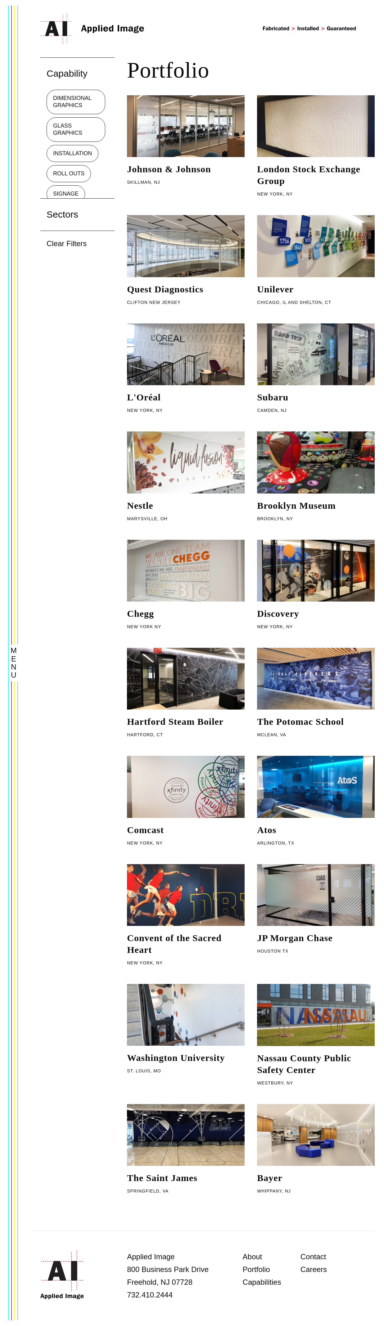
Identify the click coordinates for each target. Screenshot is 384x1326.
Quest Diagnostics (165, 289)
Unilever (275, 289)
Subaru (272, 397)
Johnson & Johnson (169, 169)
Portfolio (256, 1269)
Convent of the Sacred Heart (174, 944)
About (252, 1256)
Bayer (269, 1178)
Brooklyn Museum (296, 505)
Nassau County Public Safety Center (304, 1064)
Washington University (176, 1058)
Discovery (278, 613)
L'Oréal (144, 397)
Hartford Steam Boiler (175, 721)
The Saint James (162, 1178)
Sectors (62, 214)
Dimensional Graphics (72, 101)
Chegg (140, 613)
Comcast (145, 830)
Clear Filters (67, 243)
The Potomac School (300, 721)
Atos (266, 830)
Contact (313, 1256)
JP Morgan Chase (294, 938)
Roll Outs (68, 173)
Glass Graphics (67, 129)
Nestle (140, 505)
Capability (67, 73)
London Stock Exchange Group (308, 175)
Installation (72, 153)
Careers (313, 1269)
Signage (66, 194)
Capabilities (262, 1282)
